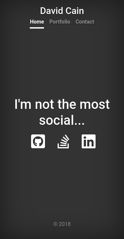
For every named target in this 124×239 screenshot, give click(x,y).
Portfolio (59, 22)
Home (37, 22)
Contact (84, 22)
